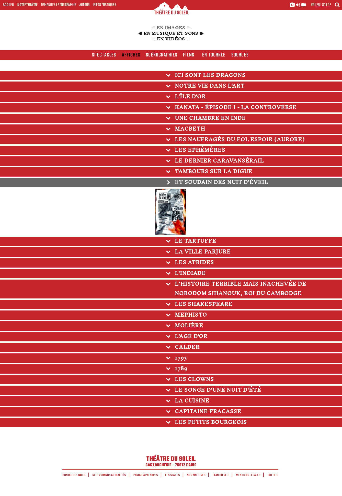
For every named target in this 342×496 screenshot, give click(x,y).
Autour (84, 5)
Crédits (273, 475)
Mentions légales (248, 475)
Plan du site (221, 475)
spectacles (104, 55)
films (188, 55)
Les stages (172, 475)
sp (324, 5)
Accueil (8, 5)
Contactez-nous (73, 475)
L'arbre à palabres (145, 475)
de (329, 5)
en (318, 5)
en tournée (213, 55)
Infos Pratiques (104, 5)
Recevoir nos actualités (109, 475)
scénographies (161, 55)
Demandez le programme (58, 5)
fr (312, 5)
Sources (240, 55)
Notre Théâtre (27, 5)
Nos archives (196, 475)
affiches (131, 55)
